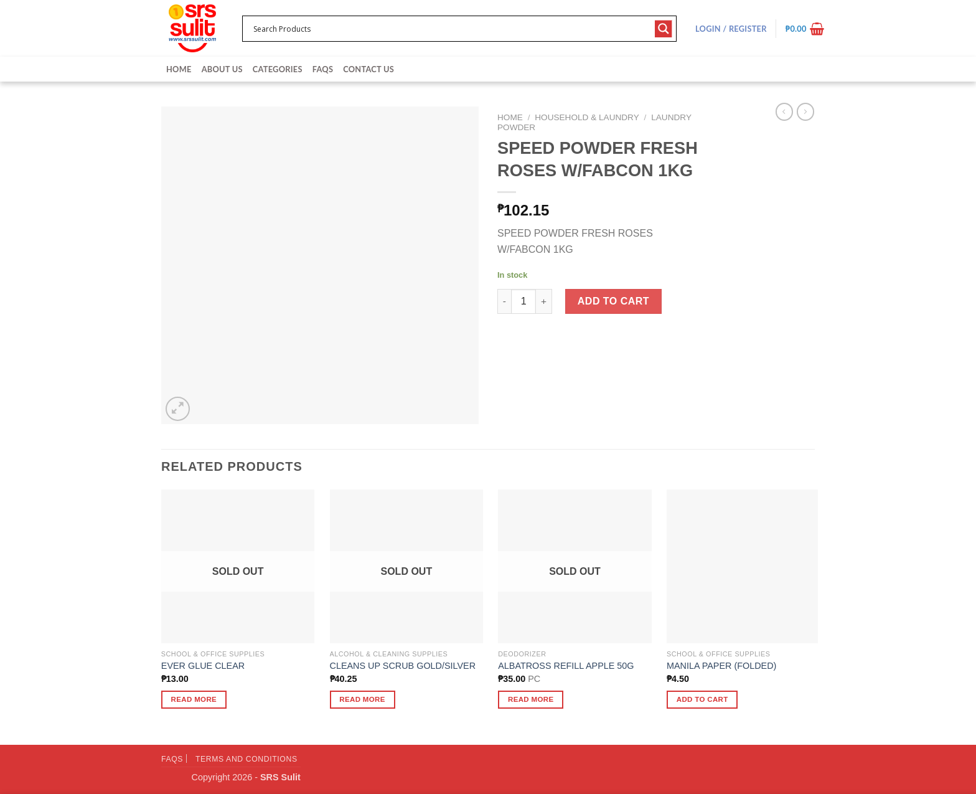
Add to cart (613, 301)
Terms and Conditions (246, 759)
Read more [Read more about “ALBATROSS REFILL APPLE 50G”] (531, 699)
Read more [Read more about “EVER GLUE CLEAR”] (194, 699)
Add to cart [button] (702, 699)
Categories (278, 69)
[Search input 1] (451, 28)
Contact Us (368, 69)
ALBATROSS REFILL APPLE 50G (566, 666)
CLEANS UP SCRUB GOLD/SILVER (403, 666)
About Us (222, 69)
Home (179, 69)
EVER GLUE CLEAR (203, 666)
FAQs (322, 69)
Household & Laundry (587, 117)
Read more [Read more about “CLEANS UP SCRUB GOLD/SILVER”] (362, 699)
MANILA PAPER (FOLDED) (721, 666)
